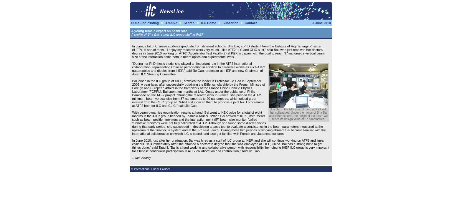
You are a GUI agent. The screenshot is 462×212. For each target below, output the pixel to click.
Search (189, 23)
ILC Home (208, 23)
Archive (171, 23)
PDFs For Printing (145, 23)
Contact (251, 23)
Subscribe (230, 23)
